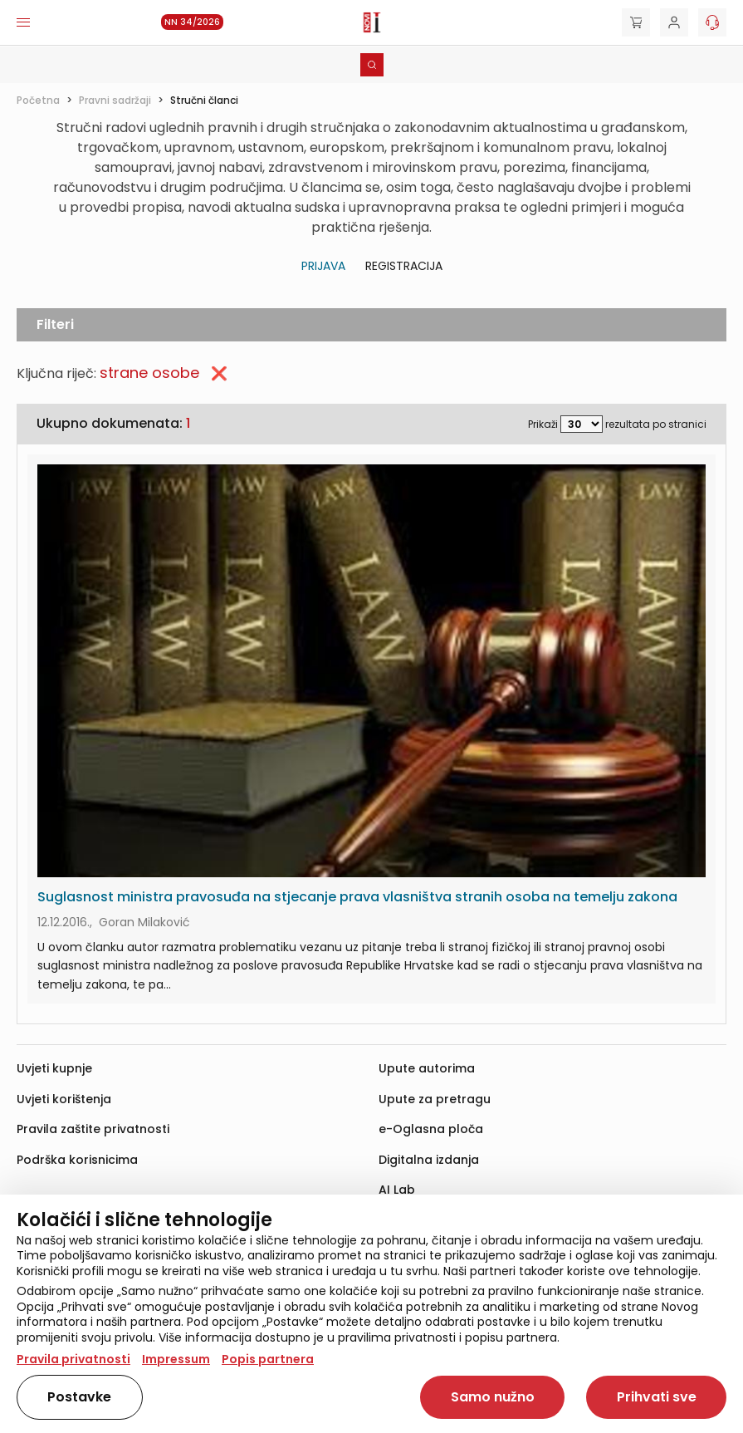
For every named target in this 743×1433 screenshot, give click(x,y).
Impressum (176, 1359)
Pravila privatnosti (73, 1359)
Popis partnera (268, 1359)
